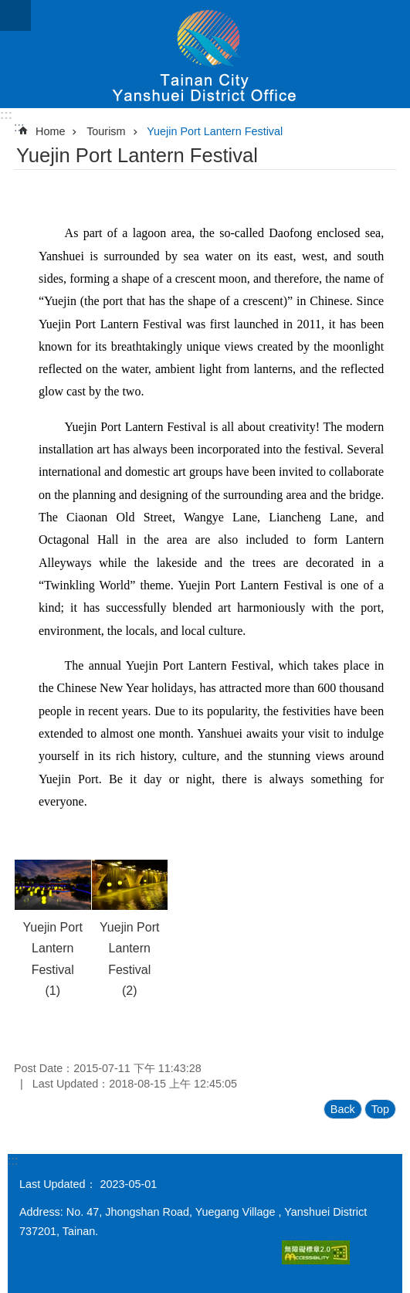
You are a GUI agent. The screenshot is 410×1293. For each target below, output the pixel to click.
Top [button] (380, 1109)
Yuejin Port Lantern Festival (215, 131)
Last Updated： (58, 1184)
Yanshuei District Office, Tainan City (205, 54)
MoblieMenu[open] (15, 15)
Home (50, 131)
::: (6, 114)
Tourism (105, 131)
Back (342, 1109)
